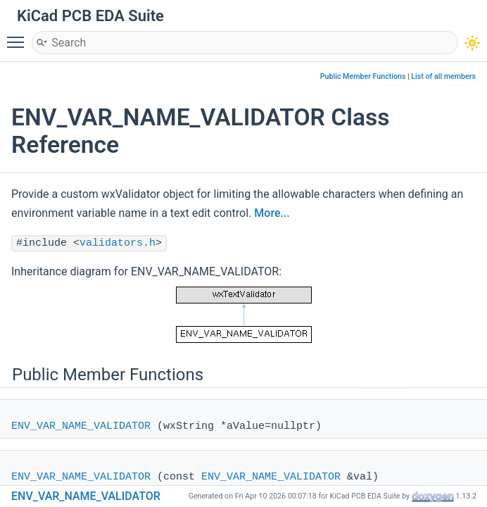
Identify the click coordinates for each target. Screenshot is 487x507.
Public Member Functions (363, 76)
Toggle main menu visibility (19, 36)
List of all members (443, 76)
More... (271, 213)
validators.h (118, 243)
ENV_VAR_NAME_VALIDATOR (81, 426)
